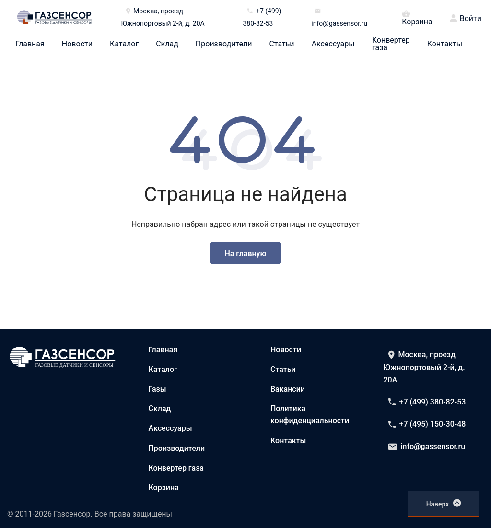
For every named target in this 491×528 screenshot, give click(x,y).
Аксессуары (333, 44)
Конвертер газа (391, 44)
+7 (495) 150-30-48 (427, 423)
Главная (30, 44)
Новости (77, 44)
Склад (167, 44)
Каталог (124, 44)
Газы (157, 388)
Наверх (443, 503)
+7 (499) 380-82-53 (427, 401)
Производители (224, 44)
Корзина (417, 17)
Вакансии (287, 388)
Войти (470, 18)
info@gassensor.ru (427, 446)
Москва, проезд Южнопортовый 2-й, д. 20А (424, 367)
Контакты (444, 44)
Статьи (281, 44)
